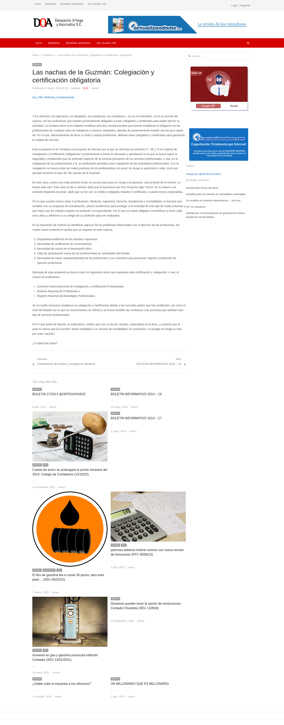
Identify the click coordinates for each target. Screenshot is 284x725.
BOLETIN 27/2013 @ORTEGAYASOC (59, 394)
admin (52, 406)
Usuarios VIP (49, 570)
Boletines (50, 3)
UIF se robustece (195, 206)
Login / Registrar (240, 5)
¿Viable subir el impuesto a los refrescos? (61, 683)
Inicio (38, 3)
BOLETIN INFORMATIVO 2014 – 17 (136, 418)
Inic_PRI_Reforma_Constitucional (53, 97)
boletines (37, 64)
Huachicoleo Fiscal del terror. (202, 187)
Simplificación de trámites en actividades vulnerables (216, 194)
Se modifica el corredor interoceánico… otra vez (213, 200)
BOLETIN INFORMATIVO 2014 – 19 (136, 394)
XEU (45, 465)
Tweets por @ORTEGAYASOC (203, 174)
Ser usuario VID (97, 3)
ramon (95, 88)
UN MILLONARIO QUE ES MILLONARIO (140, 683)
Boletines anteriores (72, 3)
